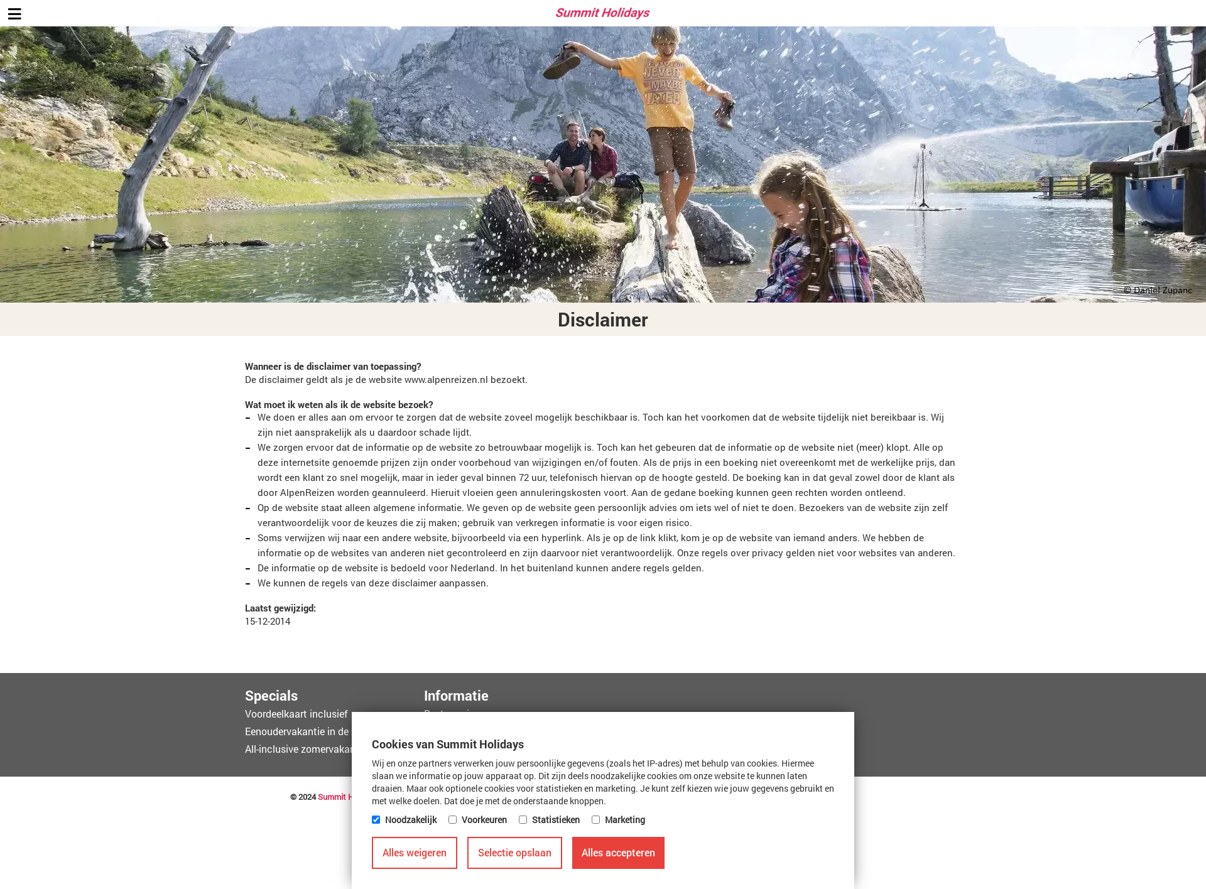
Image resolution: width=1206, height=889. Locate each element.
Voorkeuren (484, 820)
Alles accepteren (618, 852)
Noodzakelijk (411, 820)
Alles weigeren (415, 852)
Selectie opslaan (514, 852)
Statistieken (556, 820)
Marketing (625, 820)
